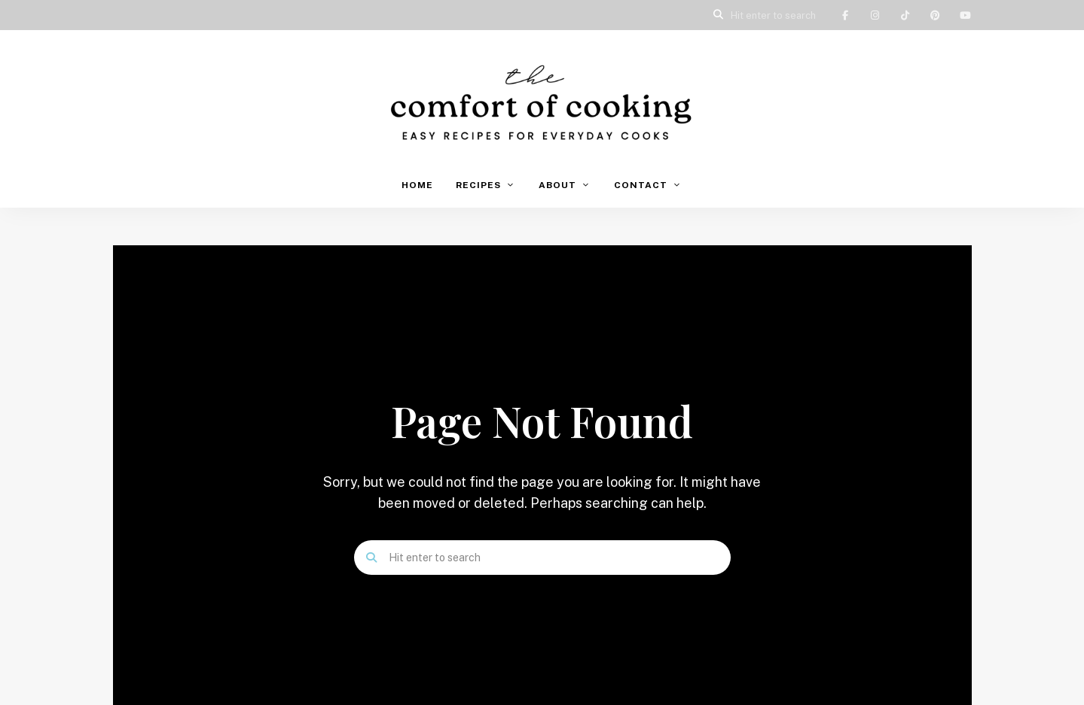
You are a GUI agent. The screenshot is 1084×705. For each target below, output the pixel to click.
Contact (640, 185)
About (557, 185)
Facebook (845, 15)
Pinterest (936, 15)
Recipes (478, 185)
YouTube (966, 15)
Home (417, 185)
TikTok (905, 15)
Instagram (875, 15)
